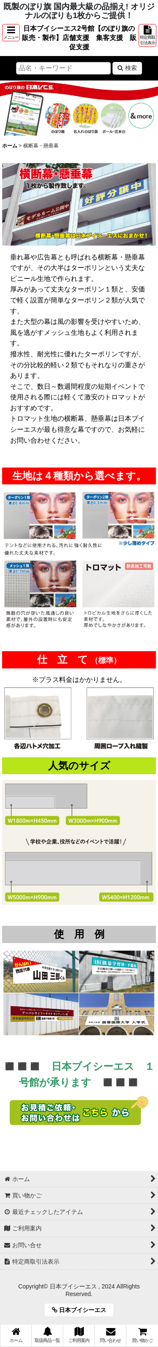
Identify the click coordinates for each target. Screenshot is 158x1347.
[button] (11, 32)
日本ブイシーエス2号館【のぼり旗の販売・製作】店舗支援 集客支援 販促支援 (79, 37)
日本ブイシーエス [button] (82, 1310)
